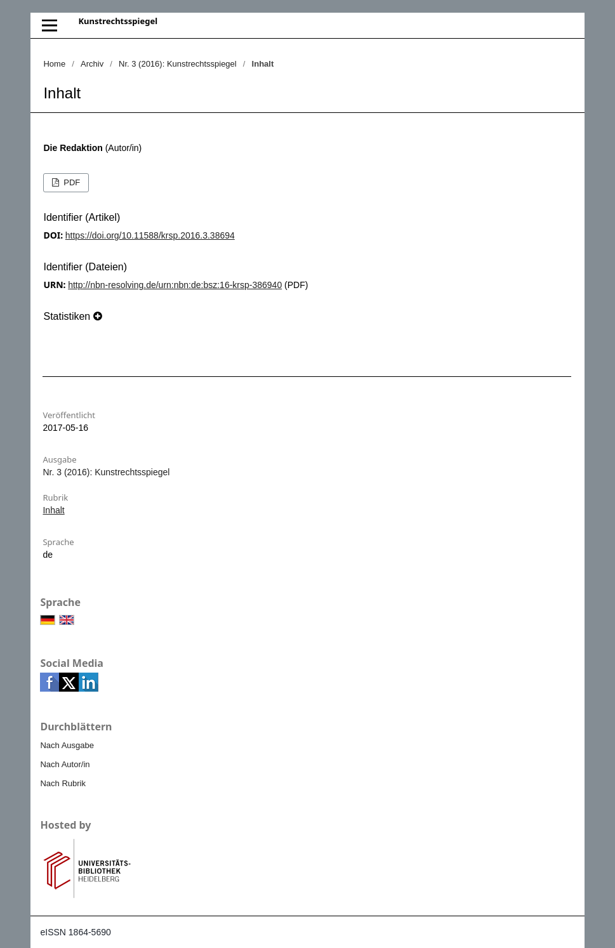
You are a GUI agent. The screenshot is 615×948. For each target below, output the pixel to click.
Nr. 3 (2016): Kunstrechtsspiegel (178, 64)
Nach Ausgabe (67, 745)
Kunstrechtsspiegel (117, 21)
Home (54, 64)
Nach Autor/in (64, 764)
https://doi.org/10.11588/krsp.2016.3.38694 (150, 235)
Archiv (92, 64)
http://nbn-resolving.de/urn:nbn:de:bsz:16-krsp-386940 (175, 285)
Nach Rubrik (63, 783)
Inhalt (53, 510)
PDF (71, 182)
